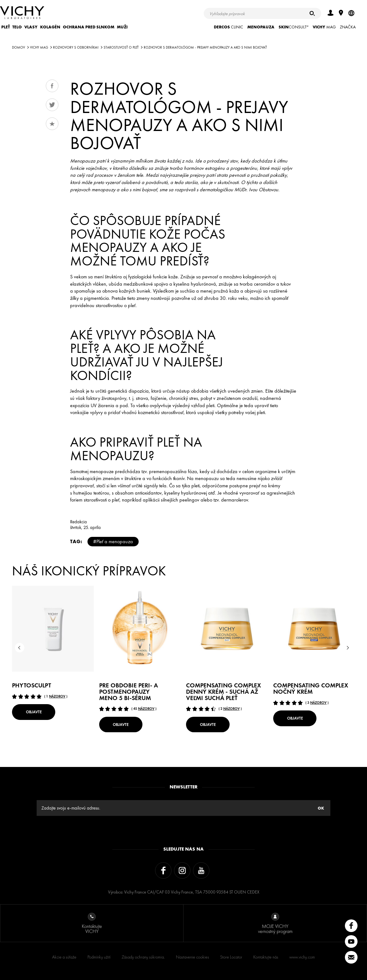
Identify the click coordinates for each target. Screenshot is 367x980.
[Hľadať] (312, 13)
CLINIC (228, 27)
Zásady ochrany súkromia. (143, 957)
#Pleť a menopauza (113, 541)
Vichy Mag (39, 47)
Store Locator (231, 957)
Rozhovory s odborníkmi (76, 47)
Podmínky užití (99, 957)
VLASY (31, 27)
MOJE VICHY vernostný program (275, 924)
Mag (324, 27)
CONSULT (294, 27)
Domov (18, 47)
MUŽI (122, 27)
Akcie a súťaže (64, 957)
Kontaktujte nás (265, 957)
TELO (17, 27)
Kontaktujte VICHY (92, 924)
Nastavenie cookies (192, 957)
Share (52, 86)
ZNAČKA (348, 27)
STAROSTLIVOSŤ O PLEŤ (121, 47)
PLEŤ (5, 27)
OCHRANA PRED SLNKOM (88, 27)
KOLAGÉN (50, 27)
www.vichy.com (302, 957)
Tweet (52, 105)
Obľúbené (52, 124)
